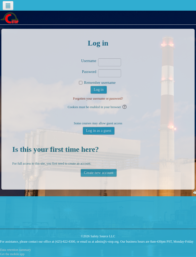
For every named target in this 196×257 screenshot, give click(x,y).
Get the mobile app (12, 254)
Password (89, 72)
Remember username (100, 83)
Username (88, 61)
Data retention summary (15, 250)
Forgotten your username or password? (98, 98)
